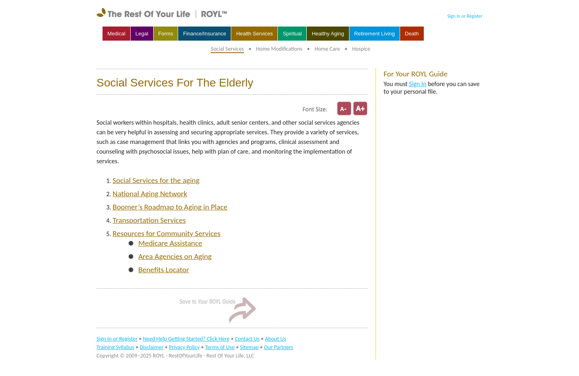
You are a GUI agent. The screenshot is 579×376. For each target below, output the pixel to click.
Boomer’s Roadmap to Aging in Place (170, 207)
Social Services (227, 48)
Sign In (417, 84)
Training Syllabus (115, 347)
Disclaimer (151, 347)
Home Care (327, 48)
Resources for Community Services (166, 233)
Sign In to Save (217, 309)
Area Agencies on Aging (174, 256)
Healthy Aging (328, 34)
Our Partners (278, 347)
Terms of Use (220, 347)
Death (412, 34)
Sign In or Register (465, 16)
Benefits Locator (163, 269)
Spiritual (292, 34)
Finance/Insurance (204, 34)
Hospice (361, 48)
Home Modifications (279, 48)
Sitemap (249, 347)
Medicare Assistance (170, 243)
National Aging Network (150, 193)
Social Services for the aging (156, 180)
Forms (165, 34)
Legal (142, 34)
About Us (275, 338)
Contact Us (247, 338)
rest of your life (162, 13)
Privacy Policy (184, 347)
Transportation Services (149, 220)
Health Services (254, 34)
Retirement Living (374, 34)
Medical (116, 34)
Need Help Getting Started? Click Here (186, 338)
